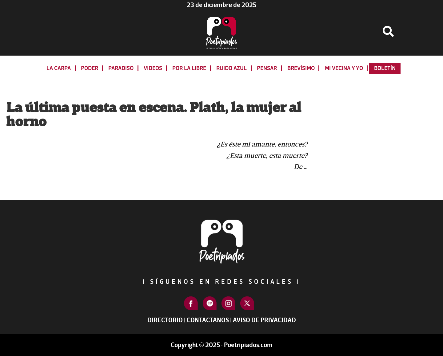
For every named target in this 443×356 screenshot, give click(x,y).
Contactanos (208, 320)
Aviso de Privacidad (264, 320)
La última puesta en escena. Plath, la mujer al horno (153, 115)
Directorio (165, 320)
